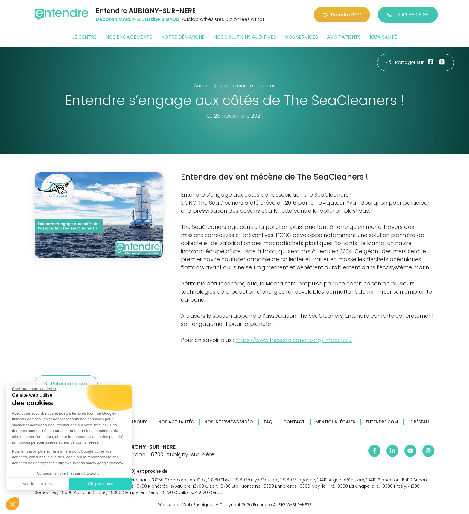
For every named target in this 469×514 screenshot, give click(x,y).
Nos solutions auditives (245, 37)
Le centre (84, 37)
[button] (12, 504)
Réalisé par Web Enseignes (186, 505)
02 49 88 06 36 (408, 14)
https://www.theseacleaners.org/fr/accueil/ (293, 340)
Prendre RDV (342, 14)
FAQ (268, 422)
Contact (294, 422)
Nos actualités (176, 422)
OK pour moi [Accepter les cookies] (99, 483)
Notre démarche (183, 37)
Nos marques (132, 422)
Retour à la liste (66, 383)
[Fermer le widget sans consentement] (33, 389)
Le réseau (419, 422)
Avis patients (344, 37)
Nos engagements (129, 37)
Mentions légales (335, 422)
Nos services (301, 37)
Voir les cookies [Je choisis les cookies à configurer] (36, 483)
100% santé (383, 37)
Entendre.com (382, 422)
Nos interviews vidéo (228, 422)
